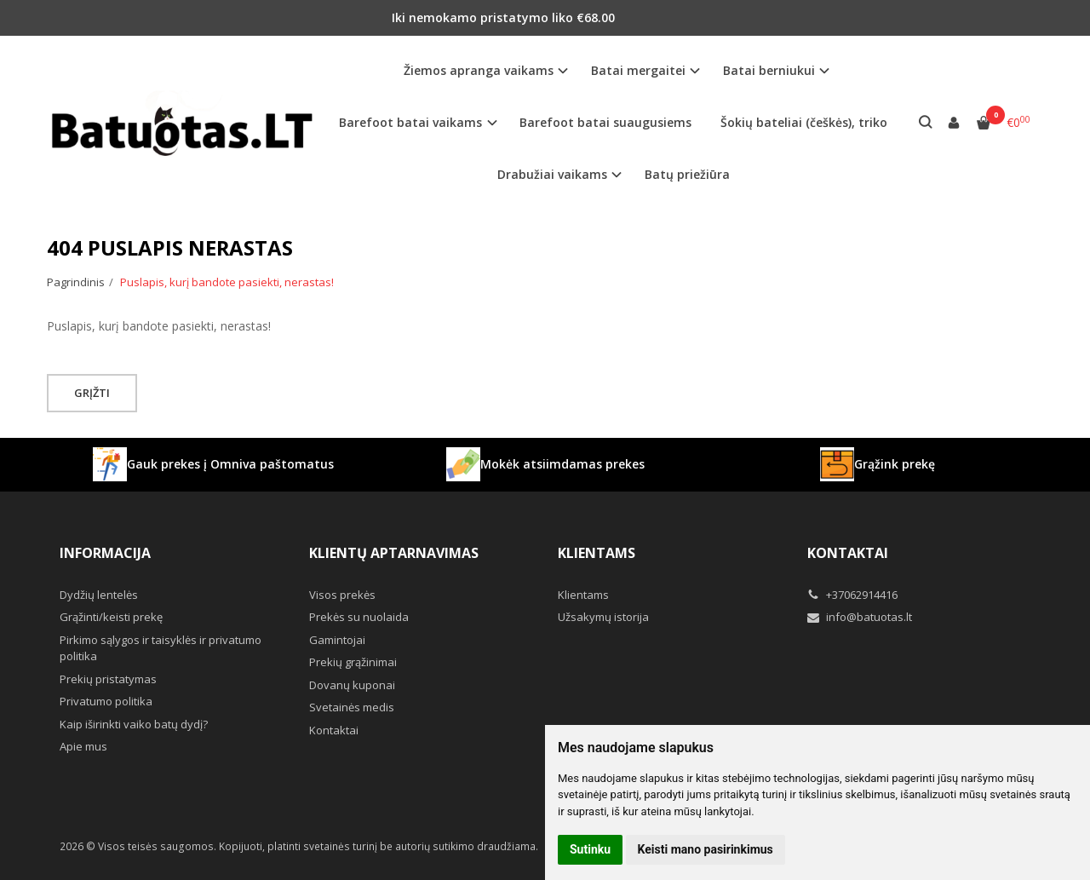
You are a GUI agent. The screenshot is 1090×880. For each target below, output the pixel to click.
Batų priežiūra (687, 174)
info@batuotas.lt (859, 616)
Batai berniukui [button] (769, 70)
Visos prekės (342, 594)
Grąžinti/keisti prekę (111, 616)
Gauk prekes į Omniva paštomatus (213, 464)
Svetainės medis (351, 707)
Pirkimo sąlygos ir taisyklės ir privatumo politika (160, 648)
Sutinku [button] (590, 849)
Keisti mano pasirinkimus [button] (705, 849)
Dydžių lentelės (99, 594)
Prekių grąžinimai (353, 662)
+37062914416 (852, 594)
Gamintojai (337, 639)
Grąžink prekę (877, 464)
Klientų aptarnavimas (394, 553)
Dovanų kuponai (352, 685)
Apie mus (83, 746)
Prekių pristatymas (108, 679)
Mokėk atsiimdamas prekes (545, 464)
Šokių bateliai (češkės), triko (803, 122)
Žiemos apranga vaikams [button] (479, 70)
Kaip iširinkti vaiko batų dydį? (134, 724)
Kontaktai (334, 730)
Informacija (105, 553)
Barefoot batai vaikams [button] (410, 122)
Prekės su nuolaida (359, 616)
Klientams (596, 553)
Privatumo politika (106, 701)
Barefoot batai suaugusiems (605, 122)
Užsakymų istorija (603, 616)
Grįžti (92, 392)
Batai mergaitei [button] (638, 70)
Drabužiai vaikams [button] (552, 174)
